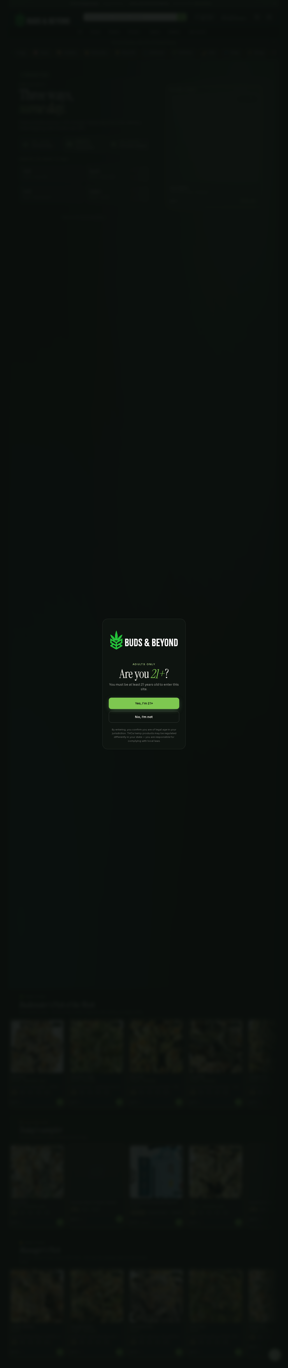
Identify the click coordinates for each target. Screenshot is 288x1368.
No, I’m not (144, 717)
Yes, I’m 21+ (144, 703)
